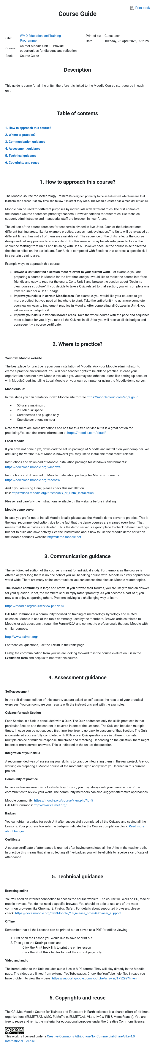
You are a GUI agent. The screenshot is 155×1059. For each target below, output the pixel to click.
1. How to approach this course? (28, 128)
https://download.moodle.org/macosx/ (32, 480)
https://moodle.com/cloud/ (86, 433)
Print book (140, 8)
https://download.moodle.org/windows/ (33, 467)
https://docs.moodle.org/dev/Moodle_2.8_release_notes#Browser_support (68, 913)
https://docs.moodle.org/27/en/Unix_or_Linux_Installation (53, 493)
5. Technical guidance (20, 156)
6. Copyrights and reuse (22, 163)
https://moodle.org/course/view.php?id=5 (34, 606)
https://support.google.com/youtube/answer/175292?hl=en (94, 978)
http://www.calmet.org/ (21, 637)
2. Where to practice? (20, 135)
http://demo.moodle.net (64, 537)
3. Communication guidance (25, 142)
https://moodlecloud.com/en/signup (112, 397)
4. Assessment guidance (22, 149)
